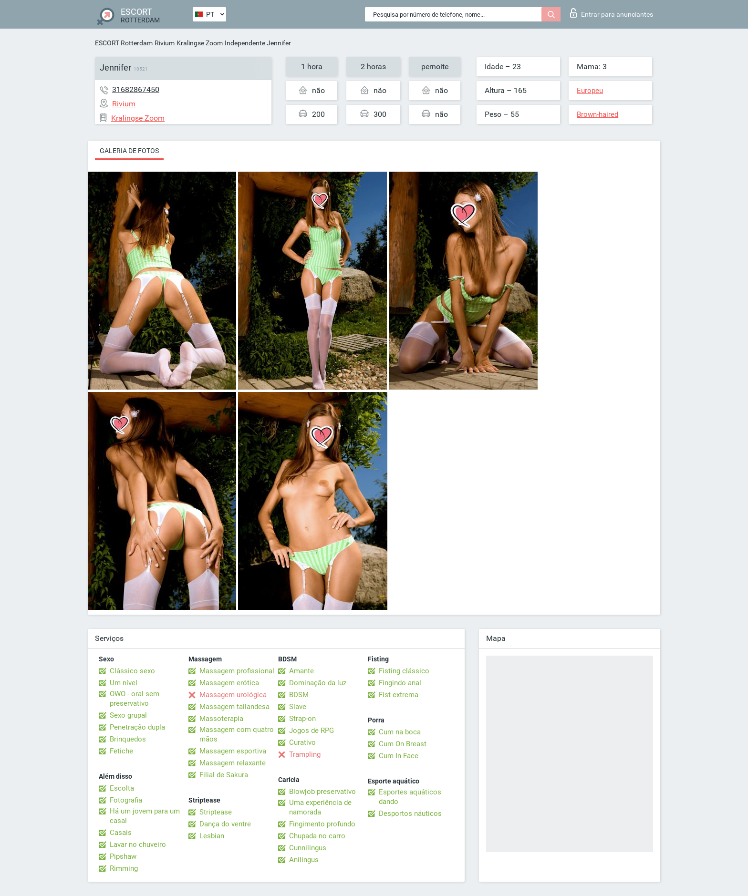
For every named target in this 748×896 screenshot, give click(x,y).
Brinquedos (128, 739)
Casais (121, 832)
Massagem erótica (229, 683)
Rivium (165, 43)
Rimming (124, 868)
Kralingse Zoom (200, 43)
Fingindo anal (400, 683)
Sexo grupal (128, 715)
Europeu (590, 90)
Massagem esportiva (232, 751)
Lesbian (211, 836)
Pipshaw (123, 856)
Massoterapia (221, 718)
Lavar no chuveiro (138, 844)
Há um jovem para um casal (145, 816)
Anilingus (304, 859)
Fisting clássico (404, 671)
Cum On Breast (402, 744)
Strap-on (302, 718)
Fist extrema (398, 694)
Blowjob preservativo (322, 791)
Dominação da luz (317, 683)
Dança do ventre (225, 824)
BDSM (299, 694)
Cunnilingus (307, 848)
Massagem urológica (233, 694)
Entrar (611, 13)
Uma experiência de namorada (320, 807)
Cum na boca (400, 732)
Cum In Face (398, 756)
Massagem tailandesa (234, 706)
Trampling (305, 754)
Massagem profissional (236, 671)
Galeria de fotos (129, 150)
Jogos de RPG (311, 730)
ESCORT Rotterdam (124, 43)
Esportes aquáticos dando (410, 797)
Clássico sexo (132, 671)
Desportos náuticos (410, 813)
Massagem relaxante (232, 763)
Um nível (123, 683)
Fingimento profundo (322, 824)
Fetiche (121, 751)
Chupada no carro (317, 836)
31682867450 (135, 89)
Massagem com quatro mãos (236, 734)
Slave (297, 706)
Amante (301, 671)
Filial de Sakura (223, 775)
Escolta (122, 788)
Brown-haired (597, 114)
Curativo (302, 742)
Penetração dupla (137, 727)
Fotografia (126, 800)
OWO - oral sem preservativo (134, 699)
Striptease (215, 812)
